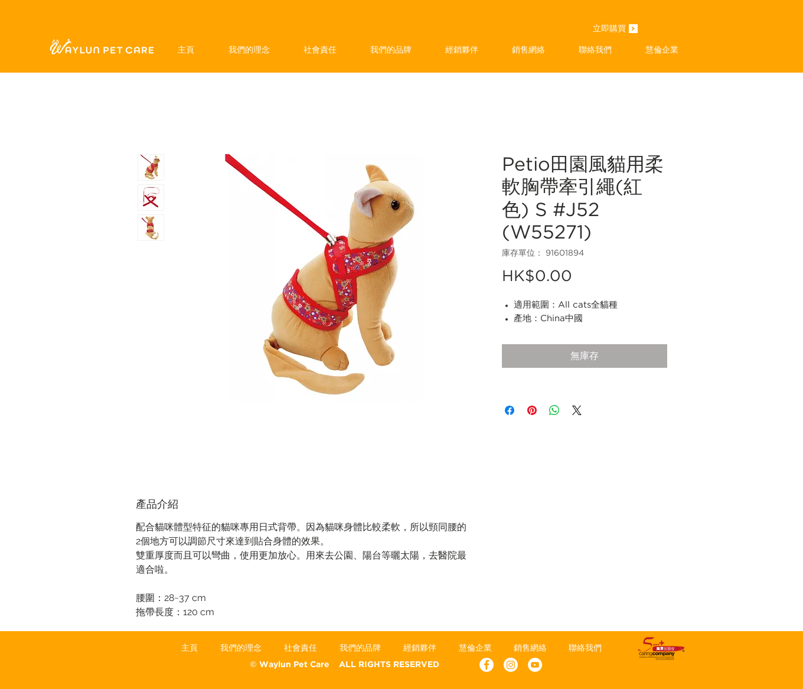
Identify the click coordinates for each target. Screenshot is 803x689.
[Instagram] (511, 665)
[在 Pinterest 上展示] (532, 410)
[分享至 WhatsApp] (554, 410)
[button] (390, 49)
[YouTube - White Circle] (535, 665)
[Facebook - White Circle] (486, 665)
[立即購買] (609, 29)
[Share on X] (577, 410)
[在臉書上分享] (509, 410)
